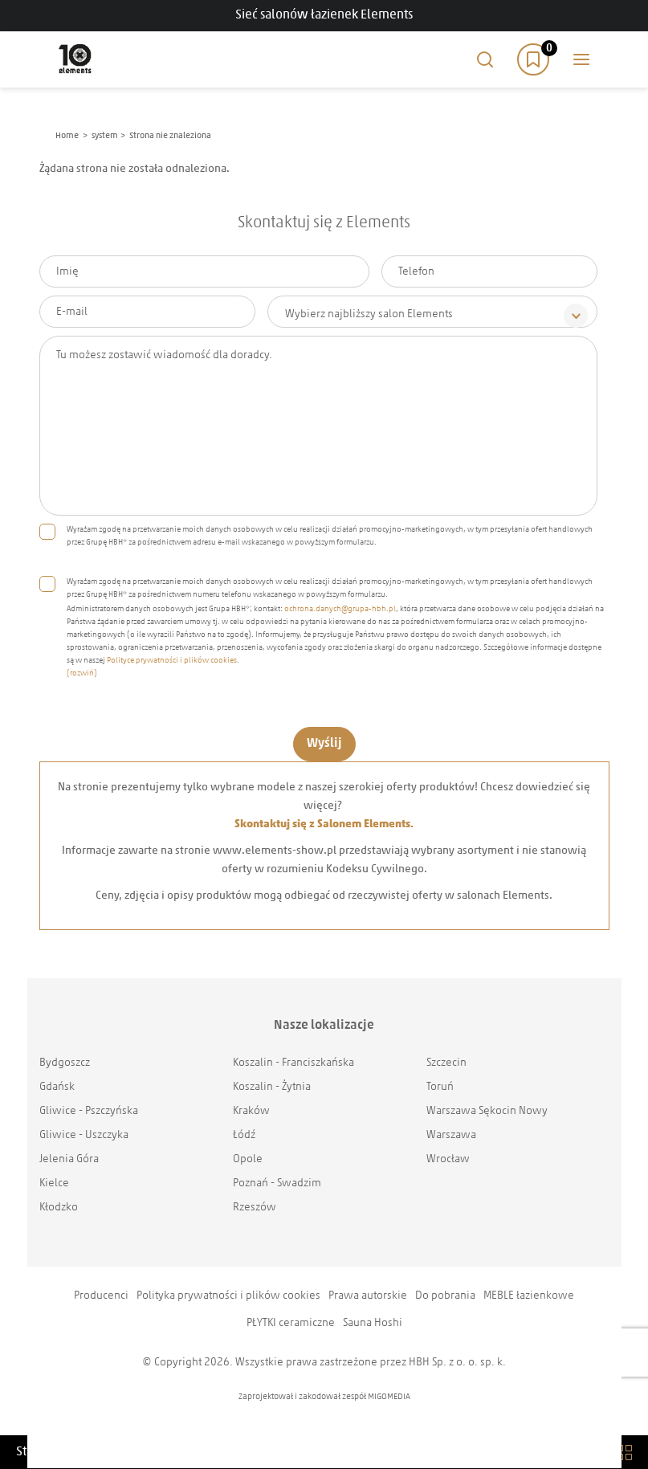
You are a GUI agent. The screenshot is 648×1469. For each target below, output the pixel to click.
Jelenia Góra (69, 1159)
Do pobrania (445, 1296)
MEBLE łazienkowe (528, 1296)
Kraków (251, 1111)
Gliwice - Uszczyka (83, 1135)
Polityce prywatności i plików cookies (172, 660)
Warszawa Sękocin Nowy (487, 1111)
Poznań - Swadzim (277, 1183)
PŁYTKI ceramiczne (291, 1323)
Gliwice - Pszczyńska (88, 1111)
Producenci (101, 1296)
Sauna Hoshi (372, 1323)
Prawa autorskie (367, 1296)
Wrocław (448, 1159)
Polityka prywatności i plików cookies (228, 1296)
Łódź (244, 1135)
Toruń (440, 1087)
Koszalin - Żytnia (272, 1087)
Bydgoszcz (64, 1063)
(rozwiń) (82, 673)
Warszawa (451, 1135)
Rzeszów (254, 1208)
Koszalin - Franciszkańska (293, 1063)
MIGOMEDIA (389, 1397)
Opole (248, 1159)
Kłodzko (58, 1208)
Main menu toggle (581, 59)
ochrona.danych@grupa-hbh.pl (340, 609)
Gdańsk (57, 1087)
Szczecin (446, 1063)
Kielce (54, 1183)
